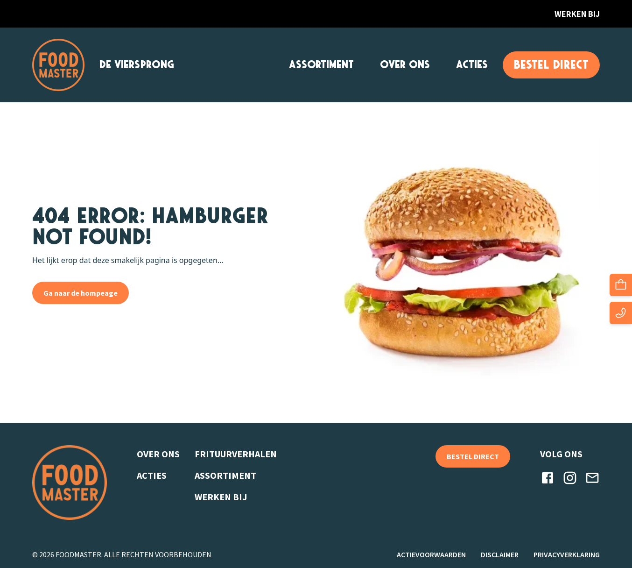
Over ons (405, 65)
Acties (472, 65)
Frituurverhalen (236, 454)
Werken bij (577, 13)
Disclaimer (500, 554)
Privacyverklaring (567, 554)
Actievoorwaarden (431, 554)
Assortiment (321, 65)
